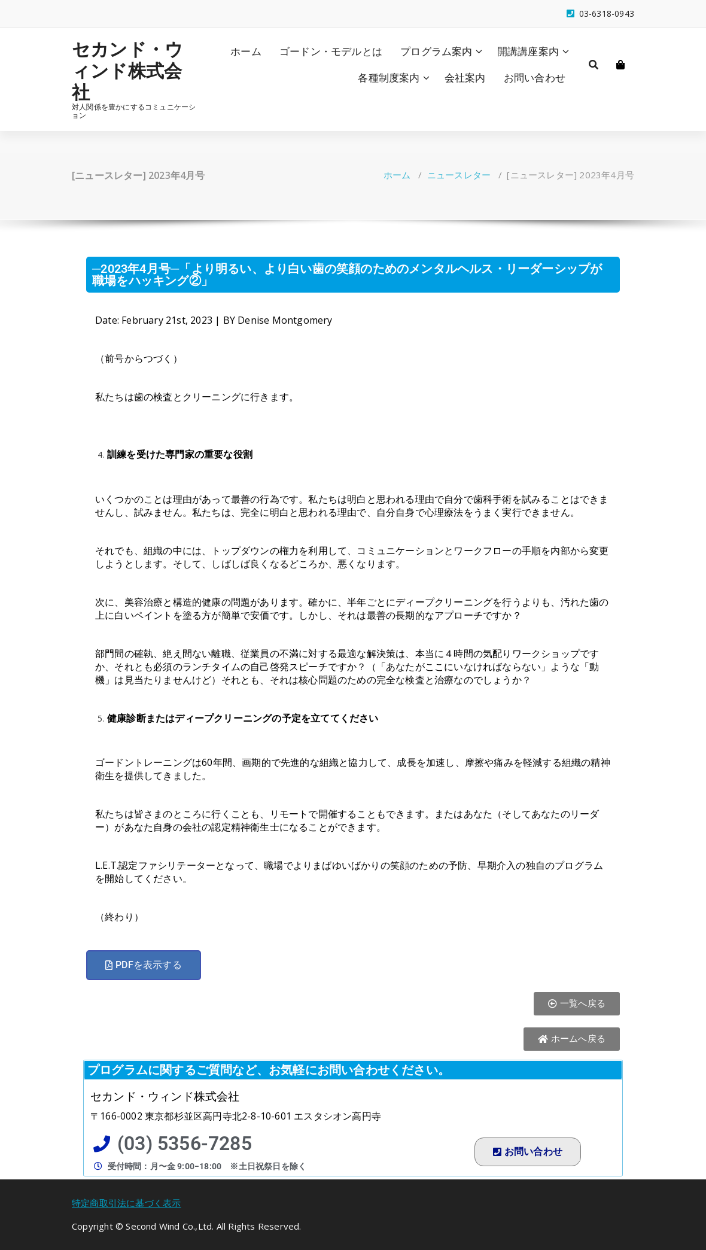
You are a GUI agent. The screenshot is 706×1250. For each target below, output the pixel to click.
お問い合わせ (534, 77)
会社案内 (465, 77)
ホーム (245, 51)
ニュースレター (459, 175)
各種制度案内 (388, 77)
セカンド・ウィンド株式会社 (127, 70)
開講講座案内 (528, 51)
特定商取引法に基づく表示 (126, 1203)
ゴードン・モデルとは (330, 51)
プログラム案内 (436, 51)
